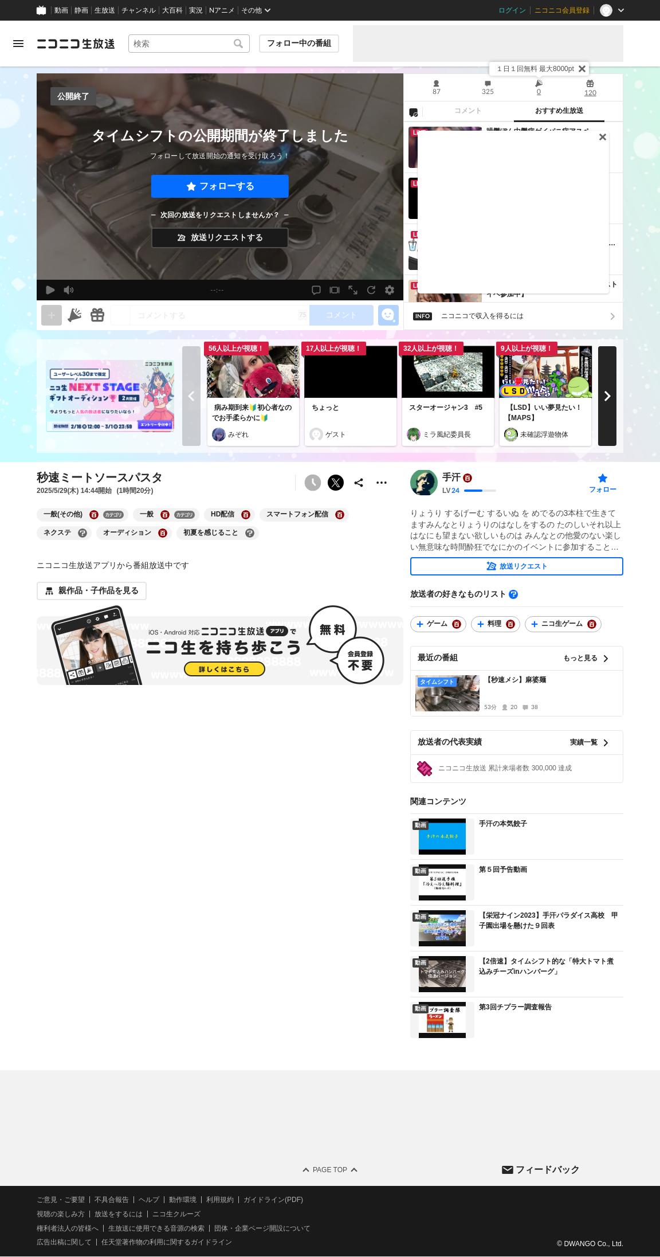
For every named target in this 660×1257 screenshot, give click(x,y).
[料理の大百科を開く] (510, 624)
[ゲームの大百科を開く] (456, 624)
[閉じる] (582, 69)
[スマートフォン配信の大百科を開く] (339, 514)
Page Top (330, 1170)
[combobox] (189, 43)
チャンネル (138, 10)
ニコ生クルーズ (176, 1214)
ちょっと (325, 408)
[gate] (51, 315)
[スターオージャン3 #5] (448, 372)
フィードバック (548, 1169)
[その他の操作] (382, 483)
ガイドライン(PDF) (273, 1199)
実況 (196, 10)
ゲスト (335, 434)
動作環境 (183, 1199)
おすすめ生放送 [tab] (559, 111)
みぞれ (238, 434)
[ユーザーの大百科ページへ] (467, 478)
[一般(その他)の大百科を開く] (94, 514)
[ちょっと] (350, 372)
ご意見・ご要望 (61, 1200)
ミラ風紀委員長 (447, 434)
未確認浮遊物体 (544, 434)
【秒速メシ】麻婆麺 (515, 680)
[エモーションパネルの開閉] (388, 315)
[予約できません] (313, 483)
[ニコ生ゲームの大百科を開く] (591, 624)
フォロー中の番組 (299, 43)
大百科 (172, 10)
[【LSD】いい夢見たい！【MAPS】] (545, 372)
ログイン (512, 10)
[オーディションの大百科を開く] (162, 533)
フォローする (226, 186)
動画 (61, 10)
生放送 (105, 10)
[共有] (359, 483)
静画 (81, 10)
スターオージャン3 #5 (445, 408)
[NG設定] (413, 112)
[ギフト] (97, 315)
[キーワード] (189, 43)
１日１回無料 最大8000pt (535, 69)
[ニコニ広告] (74, 315)
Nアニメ (222, 10)
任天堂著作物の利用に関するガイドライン (166, 1242)
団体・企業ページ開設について (262, 1228)
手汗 (451, 478)
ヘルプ (149, 1199)
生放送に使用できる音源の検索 (156, 1228)
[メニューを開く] (18, 43)
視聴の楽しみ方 (61, 1214)
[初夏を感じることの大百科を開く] (249, 533)
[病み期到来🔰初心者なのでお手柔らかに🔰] (253, 372)
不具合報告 (112, 1199)
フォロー (602, 489)
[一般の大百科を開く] (165, 514)
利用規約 (220, 1199)
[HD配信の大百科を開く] (245, 514)
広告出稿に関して (64, 1243)
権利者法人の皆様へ (68, 1228)
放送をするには (119, 1214)
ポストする (336, 483)
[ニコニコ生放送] (76, 43)
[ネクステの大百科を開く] (82, 533)
